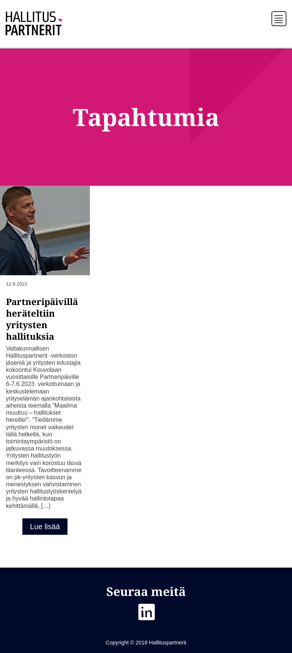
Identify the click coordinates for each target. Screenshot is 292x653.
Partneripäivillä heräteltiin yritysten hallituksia (42, 318)
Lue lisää (45, 526)
